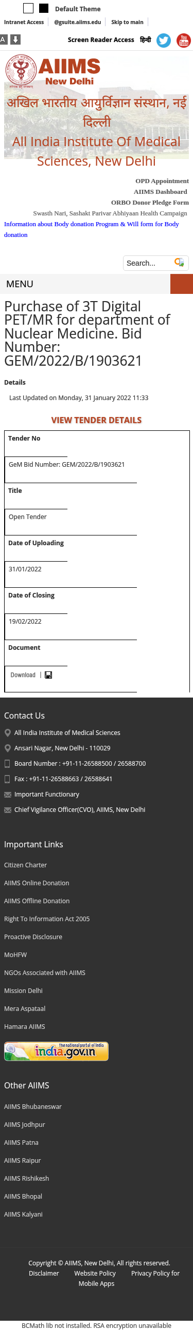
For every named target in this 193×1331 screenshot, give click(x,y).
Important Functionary (46, 794)
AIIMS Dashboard (160, 191)
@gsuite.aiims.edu (77, 22)
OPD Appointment (162, 181)
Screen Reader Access (101, 39)
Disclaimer (44, 1273)
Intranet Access (24, 22)
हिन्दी (145, 39)
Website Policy (95, 1273)
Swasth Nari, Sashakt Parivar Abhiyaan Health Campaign (110, 213)
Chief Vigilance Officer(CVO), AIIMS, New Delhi (79, 809)
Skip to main (127, 22)
